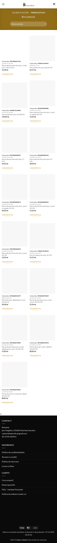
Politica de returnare (10, 461)
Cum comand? (7, 480)
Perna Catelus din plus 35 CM (41, 255)
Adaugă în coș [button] (7, 74)
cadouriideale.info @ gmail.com (14, 433)
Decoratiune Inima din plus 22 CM (41, 160)
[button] (3, 4)
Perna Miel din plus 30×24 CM (41, 68)
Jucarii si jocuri (20, 12)
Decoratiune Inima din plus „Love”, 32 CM (42, 207)
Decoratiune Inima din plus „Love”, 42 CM (14, 254)
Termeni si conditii (9, 457)
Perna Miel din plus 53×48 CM (13, 114)
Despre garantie (8, 485)
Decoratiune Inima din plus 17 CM (13, 160)
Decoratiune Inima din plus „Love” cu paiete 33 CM (14, 207)
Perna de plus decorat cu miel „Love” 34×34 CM (41, 301)
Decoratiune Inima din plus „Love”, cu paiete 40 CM (42, 113)
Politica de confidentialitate (13, 452)
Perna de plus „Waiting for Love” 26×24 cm (13, 301)
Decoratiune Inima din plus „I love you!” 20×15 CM (14, 67)
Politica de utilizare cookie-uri (14, 494)
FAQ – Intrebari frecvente (12, 489)
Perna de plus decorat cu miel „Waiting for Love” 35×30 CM (13, 348)
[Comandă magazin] (28, 24)
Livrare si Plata (8, 466)
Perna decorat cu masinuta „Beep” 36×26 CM (14, 395)
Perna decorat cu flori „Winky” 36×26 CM (41, 348)
